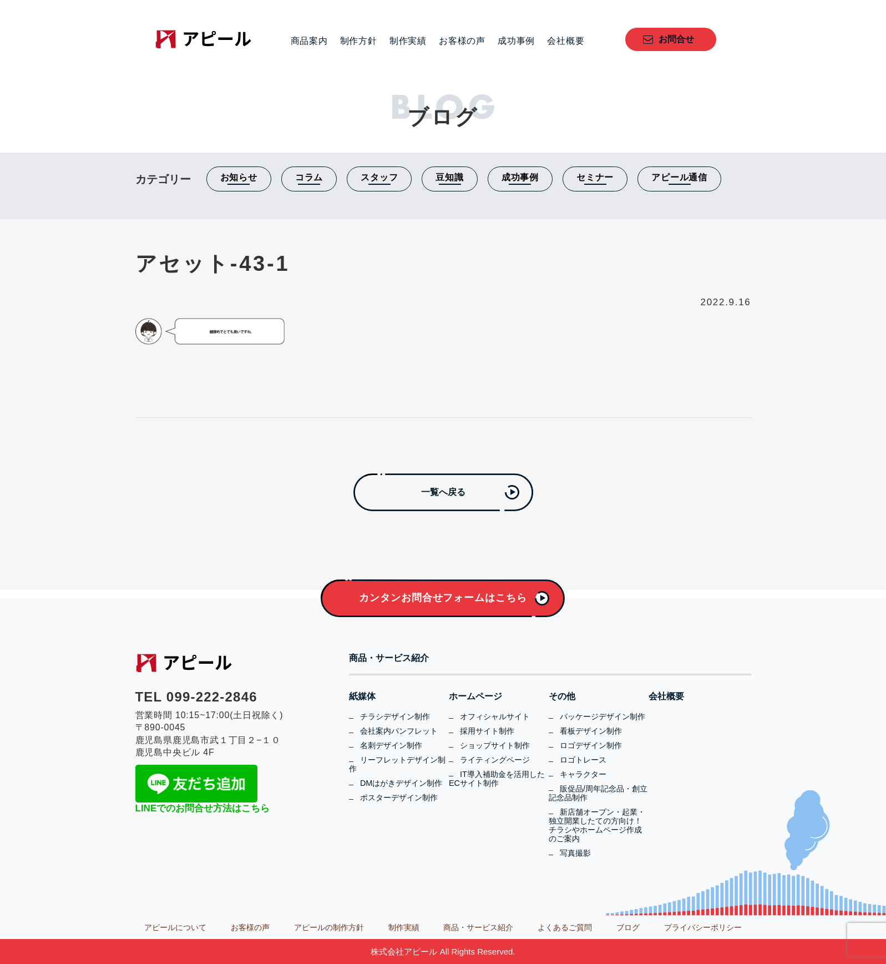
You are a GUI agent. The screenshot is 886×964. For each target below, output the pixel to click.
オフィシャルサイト (495, 716)
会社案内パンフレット (399, 730)
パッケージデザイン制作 (602, 716)
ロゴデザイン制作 (591, 745)
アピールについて (175, 927)
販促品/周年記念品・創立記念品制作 (598, 793)
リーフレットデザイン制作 (397, 764)
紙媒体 (362, 696)
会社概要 (565, 41)
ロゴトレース (583, 759)
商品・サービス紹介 (389, 658)
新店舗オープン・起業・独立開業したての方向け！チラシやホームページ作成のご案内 (597, 825)
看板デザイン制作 (591, 730)
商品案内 (309, 41)
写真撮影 (575, 853)
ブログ (628, 927)
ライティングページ (495, 759)
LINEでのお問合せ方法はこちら (202, 808)
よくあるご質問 (565, 927)
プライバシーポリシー (703, 927)
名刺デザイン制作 (391, 745)
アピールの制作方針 (329, 927)
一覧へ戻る (443, 492)
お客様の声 (462, 41)
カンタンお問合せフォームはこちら (442, 597)
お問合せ (676, 39)
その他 (562, 696)
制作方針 (358, 41)
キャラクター (583, 774)
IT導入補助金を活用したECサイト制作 (497, 779)
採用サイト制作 (487, 730)
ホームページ (475, 696)
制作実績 (408, 41)
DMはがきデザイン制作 (401, 783)
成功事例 (516, 41)
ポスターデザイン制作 (399, 797)
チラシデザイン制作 (395, 716)
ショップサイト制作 (495, 745)
